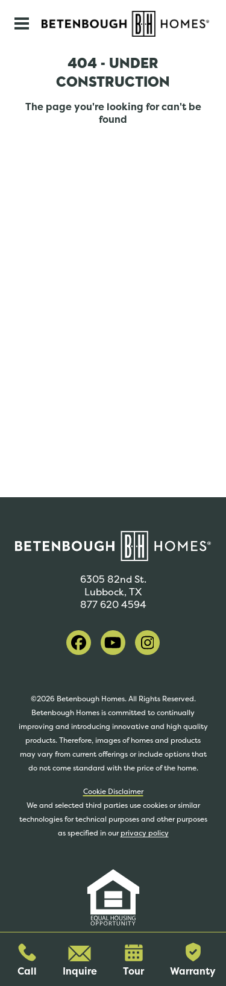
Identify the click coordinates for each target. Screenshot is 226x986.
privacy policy (145, 833)
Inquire (80, 962)
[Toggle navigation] (21, 23)
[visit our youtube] (113, 642)
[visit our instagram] (147, 642)
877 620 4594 (113, 604)
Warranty (193, 960)
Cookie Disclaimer (113, 791)
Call (27, 960)
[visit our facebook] (78, 642)
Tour (133, 961)
